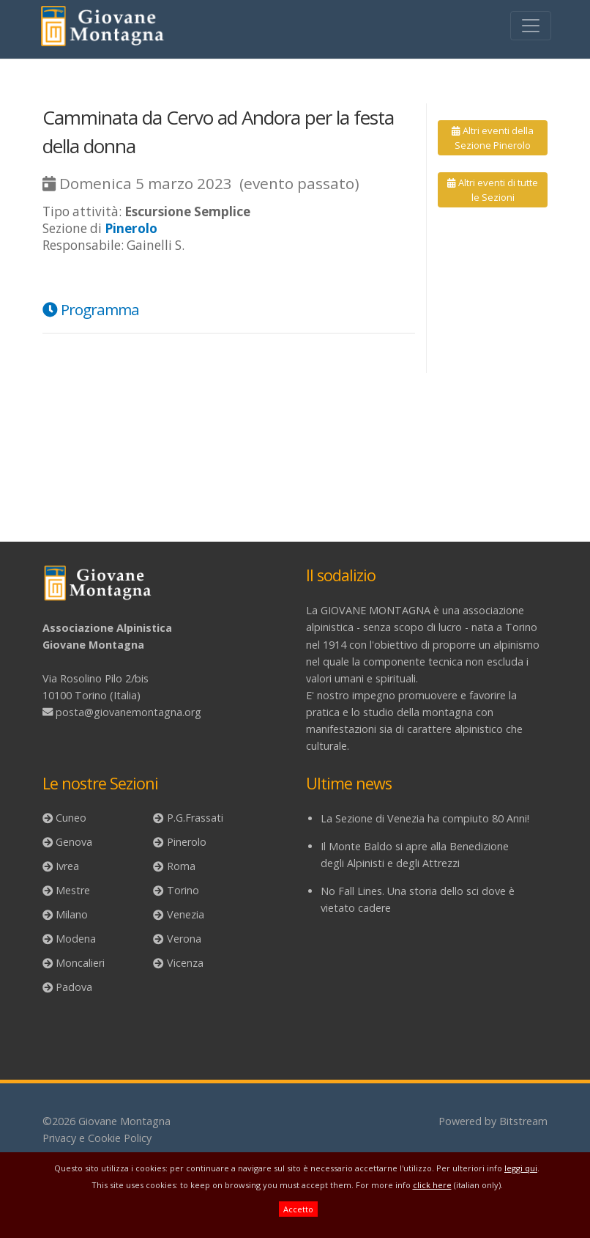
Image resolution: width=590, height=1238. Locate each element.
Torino (183, 890)
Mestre (73, 890)
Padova (74, 987)
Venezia (185, 914)
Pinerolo (186, 842)
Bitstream (523, 1121)
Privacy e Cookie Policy (97, 1138)
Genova (74, 842)
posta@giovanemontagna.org (128, 712)
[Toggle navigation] (530, 25)
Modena (76, 939)
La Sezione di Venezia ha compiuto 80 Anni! (425, 818)
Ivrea (67, 866)
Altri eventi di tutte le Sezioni (492, 190)
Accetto (298, 1209)
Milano (72, 914)
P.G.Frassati (195, 818)
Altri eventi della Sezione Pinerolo (492, 138)
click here (432, 1184)
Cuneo (71, 818)
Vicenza (185, 963)
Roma (181, 866)
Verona (184, 939)
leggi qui (520, 1168)
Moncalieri (80, 963)
